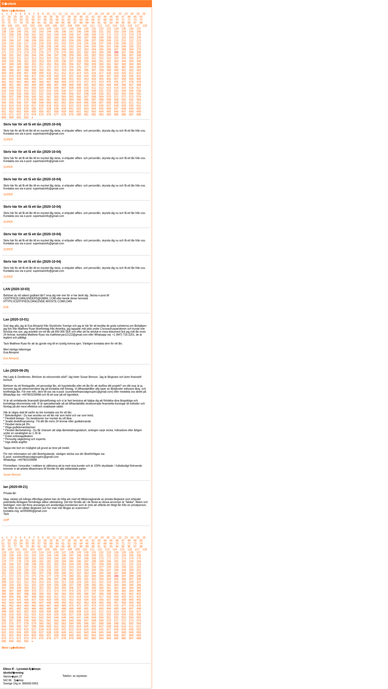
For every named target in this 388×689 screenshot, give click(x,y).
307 (131, 55)
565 (71, 96)
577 (19, 99)
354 (56, 64)
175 (139, 34)
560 (34, 96)
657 (49, 111)
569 (101, 96)
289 (139, 52)
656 (41, 111)
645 (101, 108)
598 (34, 102)
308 (139, 55)
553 (124, 93)
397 (94, 70)
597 (26, 102)
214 (4, 43)
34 (45, 16)
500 (11, 87)
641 (71, 108)
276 (41, 52)
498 (139, 84)
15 (78, 13)
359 (94, 64)
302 (94, 55)
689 (4, 117)
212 (131, 40)
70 (117, 19)
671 (11, 114)
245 (94, 46)
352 (41, 64)
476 (116, 81)
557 (11, 96)
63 (75, 19)
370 (34, 67)
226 (94, 43)
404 (4, 73)
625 (94, 105)
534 (124, 90)
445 (26, 79)
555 (139, 93)
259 (56, 49)
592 (131, 99)
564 (64, 96)
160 (26, 34)
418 (108, 73)
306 (124, 55)
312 (26, 58)
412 (64, 73)
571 (116, 96)
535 (131, 90)
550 (101, 93)
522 (34, 90)
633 (11, 108)
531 (101, 90)
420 (124, 73)
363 (124, 64)
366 (4, 67)
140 (19, 31)
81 (39, 22)
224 (79, 43)
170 (101, 34)
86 (69, 22)
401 (124, 70)
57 (39, 19)
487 (56, 84)
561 (41, 96)
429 (49, 76)
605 (86, 102)
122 (26, 28)
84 (57, 22)
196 (11, 40)
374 (64, 67)
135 (124, 28)
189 (101, 37)
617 (34, 105)
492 (94, 84)
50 (141, 16)
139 (11, 31)
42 (93, 16)
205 (79, 40)
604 (79, 102)
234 (11, 46)
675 (41, 114)
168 (86, 34)
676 (49, 114)
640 (64, 108)
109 (77, 25)
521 (26, 90)
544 (56, 93)
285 (108, 52)
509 (79, 87)
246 (101, 46)
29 (15, 16)
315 (49, 58)
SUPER (8, 139)
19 (102, 13)
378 (94, 67)
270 (139, 49)
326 (131, 58)
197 (19, 40)
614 (11, 105)
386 (11, 70)
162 (41, 34)
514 (116, 87)
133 (108, 28)
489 (71, 84)
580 (41, 99)
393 (64, 70)
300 (79, 55)
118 (145, 25)
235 (19, 46)
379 (101, 67)
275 (34, 52)
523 (41, 90)
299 (71, 55)
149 (86, 31)
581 (49, 99)
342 (108, 61)
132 (101, 28)
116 (129, 25)
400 (116, 70)
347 (4, 64)
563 (56, 96)
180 (34, 37)
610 (124, 102)
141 (26, 31)
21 (114, 13)
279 (64, 52)
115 (122, 25)
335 (56, 61)
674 (34, 114)
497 (131, 84)
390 (41, 70)
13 (66, 13)
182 (49, 37)
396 (86, 70)
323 (108, 58)
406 (19, 73)
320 (86, 58)
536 (139, 90)
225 (86, 43)
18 (96, 13)
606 (94, 102)
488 (64, 84)
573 (131, 96)
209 (108, 40)
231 (131, 43)
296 (49, 55)
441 (139, 76)
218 (34, 43)
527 (71, 90)
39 (75, 16)
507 (64, 87)
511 (94, 87)
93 (111, 22)
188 (94, 37)
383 (131, 67)
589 (108, 99)
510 (86, 87)
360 (101, 64)
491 (86, 84)
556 (4, 96)
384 (139, 67)
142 (34, 31)
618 (41, 105)
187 (86, 37)
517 (139, 87)
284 (101, 52)
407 (26, 73)
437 (108, 76)
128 (71, 28)
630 (131, 105)
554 (131, 93)
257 (41, 49)
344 (124, 61)
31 (27, 16)
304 (108, 55)
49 (135, 16)
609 (116, 102)
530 (94, 90)
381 (116, 67)
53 (15, 19)
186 (79, 37)
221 (56, 43)
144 (49, 31)
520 (19, 90)
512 (101, 87)
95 (123, 22)
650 (139, 108)
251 (139, 46)
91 (99, 22)
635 (26, 108)
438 (116, 76)
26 (144, 13)
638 (49, 108)
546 (71, 93)
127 (64, 28)
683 (101, 114)
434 (86, 76)
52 (9, 19)
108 (70, 25)
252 (4, 49)
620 (56, 105)
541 (34, 93)
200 (41, 40)
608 (108, 102)
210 (116, 40)
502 (26, 87)
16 (83, 13)
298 (64, 55)
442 (4, 79)
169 (94, 34)
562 (49, 96)
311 (19, 58)
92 (104, 22)
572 (124, 96)
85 (63, 22)
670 (4, 114)
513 (108, 87)
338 (79, 61)
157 (4, 34)
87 (75, 22)
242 (71, 46)
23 (125, 13)
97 (135, 22)
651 (4, 111)
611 (131, 102)
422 (139, 73)
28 (9, 16)
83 (51, 22)
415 (86, 73)
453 (86, 79)
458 (124, 79)
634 (19, 108)
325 (124, 58)
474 (101, 81)
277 (49, 52)
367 (11, 67)
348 (11, 64)
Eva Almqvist (11, 358)
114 (115, 25)
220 (49, 43)
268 (124, 49)
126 (56, 28)
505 (49, 87)
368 (19, 67)
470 (71, 81)
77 (15, 22)
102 (25, 25)
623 (79, 105)
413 (71, 73)
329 (11, 61)
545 (64, 93)
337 (71, 61)
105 (47, 25)
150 (94, 31)
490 (79, 84)
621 (64, 105)
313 (34, 58)
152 (108, 31)
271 (4, 52)
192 (124, 37)
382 (124, 67)
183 (56, 37)
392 (56, 70)
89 (87, 22)
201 (49, 40)
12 (59, 13)
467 (49, 81)
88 (80, 22)
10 (48, 13)
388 (26, 70)
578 (26, 99)
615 (19, 105)
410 (49, 73)
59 (51, 19)
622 (71, 105)
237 (34, 46)
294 (34, 55)
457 (116, 79)
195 (4, 40)
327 (139, 58)
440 (131, 76)
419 (116, 73)
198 (26, 40)
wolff (6, 519)
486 (49, 84)
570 (108, 96)
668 (131, 111)
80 (33, 22)
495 (116, 84)
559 (26, 96)
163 (49, 34)
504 (41, 87)
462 (11, 81)
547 (79, 93)
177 (11, 37)
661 (79, 111)
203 (64, 40)
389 (34, 70)
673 (26, 114)
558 (19, 96)
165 (64, 34)
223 (71, 43)
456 (108, 79)
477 (124, 81)
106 (55, 25)
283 (94, 52)
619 (49, 105)
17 (90, 13)
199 (34, 40)
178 (19, 37)
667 (124, 111)
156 (139, 31)
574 (139, 96)
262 (79, 49)
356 (71, 64)
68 (104, 19)
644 (94, 108)
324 (116, 58)
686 (124, 114)
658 (56, 111)
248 (116, 46)
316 (56, 58)
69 (111, 19)
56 (33, 19)
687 (131, 114)
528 (79, 90)
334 (49, 61)
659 (64, 111)
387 (19, 70)
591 (124, 99)
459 (131, 79)
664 (101, 111)
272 (11, 52)
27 (3, 16)
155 (131, 31)
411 (56, 73)
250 (131, 46)
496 (124, 84)
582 (56, 99)
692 (26, 117)
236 (26, 46)
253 (11, 49)
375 (71, 67)
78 (21, 22)
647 (116, 108)
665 (108, 111)
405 (11, 73)
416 (94, 73)
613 (4, 105)
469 (64, 81)
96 (128, 22)
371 (41, 67)
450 (64, 79)
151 (101, 31)
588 (101, 99)
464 (26, 81)
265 (101, 49)
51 (3, 19)
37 (63, 16)
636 (34, 108)
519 (11, 90)
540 (26, 93)
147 (71, 31)
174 (131, 34)
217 (26, 43)
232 (139, 43)
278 (56, 52)
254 (19, 49)
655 (34, 111)
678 (64, 114)
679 (71, 114)
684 (108, 114)
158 (11, 34)
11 (54, 13)
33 (39, 16)
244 (86, 46)
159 (19, 34)
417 (101, 73)
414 (79, 73)
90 (93, 22)
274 (26, 52)
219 (41, 43)
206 (86, 40)
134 (116, 28)
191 (116, 37)
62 (69, 19)
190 (108, 37)
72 (128, 19)
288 (131, 52)
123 (34, 28)
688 (139, 114)
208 (101, 40)
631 (139, 105)
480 (4, 84)
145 (56, 31)
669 (139, 111)
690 (11, 117)
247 (108, 46)
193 (131, 37)
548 (86, 93)
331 (26, 61)
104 (40, 25)
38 (69, 16)
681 (86, 114)
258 (49, 49)
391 (49, 70)
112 (100, 25)
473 (94, 81)
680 (79, 114)
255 (26, 49)
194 (139, 37)
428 (41, 76)
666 (116, 111)
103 (32, 25)
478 (131, 81)
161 (34, 34)
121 (19, 28)
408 (34, 73)
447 (41, 79)
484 (34, 84)
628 (116, 105)
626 (101, 105)
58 (45, 19)
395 (79, 70)
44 (104, 16)
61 (63, 19)
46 (117, 16)
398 (101, 70)
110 (84, 25)
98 (141, 22)
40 (80, 16)
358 (86, 64)
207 (94, 40)
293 (26, 55)
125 (49, 28)
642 (79, 108)
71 (123, 19)
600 (49, 102)
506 (56, 87)
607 (101, 102)
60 (57, 19)
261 (71, 49)
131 (94, 28)
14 (72, 13)
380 (108, 67)
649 (131, 108)
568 (94, 96)
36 (57, 16)
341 (101, 61)
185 (71, 37)
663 (94, 111)
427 (34, 76)
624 (86, 105)
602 (64, 102)
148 (79, 31)
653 (19, 111)
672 (19, 114)
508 (71, 87)
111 (92, 25)
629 (124, 105)
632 (4, 108)
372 (49, 67)
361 (108, 64)
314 (41, 58)
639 (56, 108)
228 (108, 43)
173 (124, 34)
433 (79, 76)
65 (87, 19)
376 (79, 67)
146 (64, 31)
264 (94, 49)
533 (116, 90)
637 (41, 108)
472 (86, 81)
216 (19, 43)
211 (124, 40)
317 (64, 58)
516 (131, 87)
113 (107, 25)
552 (116, 93)
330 (19, 61)
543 (49, 93)
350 (26, 64)
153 (116, 31)
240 (56, 46)
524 (49, 90)
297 (56, 55)
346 (139, 61)
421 (131, 73)
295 (41, 55)
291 (11, 55)
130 (86, 28)
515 (124, 87)
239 (49, 46)
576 (11, 99)
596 (19, 102)
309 (4, 58)
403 (139, 70)
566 (79, 96)
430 (56, 76)
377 (86, 67)
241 (64, 46)
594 (4, 102)
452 (79, 79)
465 (34, 81)
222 (64, 43)
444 (19, 79)
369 (26, 67)
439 (124, 76)
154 (124, 31)
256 (34, 49)
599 (41, 102)
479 (139, 81)
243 (79, 46)
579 (34, 99)
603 (71, 102)
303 (101, 55)
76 (9, 22)
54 (21, 19)
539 (19, 93)
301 (86, 55)
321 (94, 58)
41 (87, 16)
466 (41, 81)
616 (26, 105)
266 (108, 49)
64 (80, 19)
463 (19, 81)
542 (41, 93)
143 (41, 31)
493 (101, 84)
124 (41, 28)
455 (101, 79)
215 (11, 43)
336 (64, 61)
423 (4, 76)
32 (33, 16)
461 (4, 81)
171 (108, 34)
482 (19, 84)
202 (56, 40)
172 (116, 34)
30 (21, 16)
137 (139, 28)
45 (111, 16)
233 (4, 46)
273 (19, 52)
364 (131, 64)
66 (93, 19)
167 (79, 34)
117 (137, 25)
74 (141, 19)
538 (11, 93)
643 (86, 108)
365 (139, 64)
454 (94, 79)
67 (99, 19)
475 (108, 81)
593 (139, 99)
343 (116, 61)
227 (101, 43)
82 (45, 22)
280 (71, 52)
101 (17, 25)
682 (94, 114)
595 (11, 102)
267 (116, 49)
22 (120, 13)
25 (138, 13)
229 (116, 43)
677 (56, 114)
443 (11, 79)
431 (64, 76)
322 (101, 58)
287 (124, 52)
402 (131, 70)
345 (131, 61)
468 (56, 81)
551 (108, 93)
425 (19, 76)
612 (139, 102)
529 (86, 90)
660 (71, 111)
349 (19, 64)
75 (3, 22)
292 (19, 55)
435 (94, 76)
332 (34, 61)
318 (71, 58)
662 (86, 111)
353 (49, 64)
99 (3, 25)
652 (11, 111)
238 (41, 46)
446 (34, 79)
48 (128, 16)
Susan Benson (12, 474)
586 (86, 99)
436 (101, 76)
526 (64, 90)
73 (135, 19)
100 (10, 25)
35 (51, 16)
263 (86, 49)
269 (131, 49)
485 (41, 84)
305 (116, 55)
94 (117, 22)
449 (56, 79)
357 (79, 64)
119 (4, 28)
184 (64, 37)
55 (27, 19)
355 (64, 64)
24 (131, 13)
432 (71, 76)
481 (11, 84)
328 (4, 61)
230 (124, 43)
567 (86, 96)
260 (64, 49)
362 (116, 64)
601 (56, 102)
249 (124, 46)
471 (79, 81)
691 (19, 117)
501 (19, 87)
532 (108, 90)
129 (79, 28)
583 (64, 99)
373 (56, 67)
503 (34, 87)
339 (86, 61)
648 (124, 108)
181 (41, 37)
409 (41, 73)
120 (11, 28)
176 (4, 37)
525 (56, 90)
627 (108, 105)
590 (116, 99)
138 (4, 31)
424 (11, 76)
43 (99, 16)
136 (131, 28)
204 (71, 40)
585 (79, 99)
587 (94, 99)
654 (26, 111)
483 (26, 84)
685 (116, 114)
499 (4, 87)
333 (41, 61)
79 (27, 22)
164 (56, 34)
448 (49, 79)
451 (71, 79)
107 (62, 25)
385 (4, 70)
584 (71, 99)
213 (139, 40)
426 (26, 76)
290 (4, 55)
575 (4, 99)
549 (94, 93)
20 (107, 13)
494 (108, 84)
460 (139, 79)
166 (71, 34)
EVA (6, 307)
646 (108, 108)
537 (4, 93)
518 (4, 90)
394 (71, 70)
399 (108, 70)
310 (11, 58)
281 (79, 52)
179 (26, 37)
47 (123, 16)
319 (79, 58)
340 (94, 61)
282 (86, 52)
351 (34, 64)
